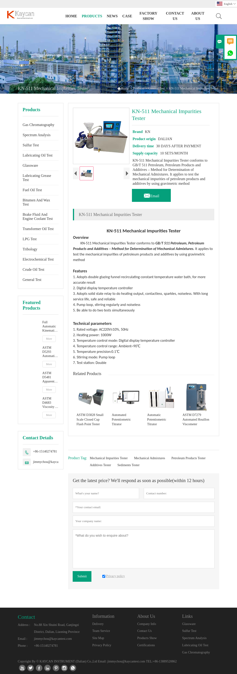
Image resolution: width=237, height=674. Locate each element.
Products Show (147, 638)
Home (71, 16)
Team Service (101, 631)
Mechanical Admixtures (149, 458)
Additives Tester (100, 465)
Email (151, 194)
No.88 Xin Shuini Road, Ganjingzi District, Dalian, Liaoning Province (57, 628)
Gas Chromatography (38, 125)
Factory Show (148, 16)
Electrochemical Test (38, 259)
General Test (156, 88)
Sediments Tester (128, 465)
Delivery (98, 624)
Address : (24, 625)
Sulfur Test (31, 145)
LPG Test (30, 239)
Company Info (146, 624)
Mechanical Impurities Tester (109, 458)
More (49, 338)
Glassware (30, 165)
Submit (82, 576)
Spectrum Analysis (36, 135)
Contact (26, 617)
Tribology (30, 249)
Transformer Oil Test (38, 229)
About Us (197, 16)
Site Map (98, 638)
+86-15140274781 (45, 451)
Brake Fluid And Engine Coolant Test (38, 216)
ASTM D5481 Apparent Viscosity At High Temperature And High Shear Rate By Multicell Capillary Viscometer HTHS (50, 377)
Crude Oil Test (33, 269)
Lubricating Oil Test (38, 155)
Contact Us (175, 16)
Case (127, 16)
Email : (22, 638)
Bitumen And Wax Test (36, 202)
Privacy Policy (101, 645)
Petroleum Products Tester (189, 458)
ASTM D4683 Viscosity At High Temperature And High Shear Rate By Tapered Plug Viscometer (50, 403)
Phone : (23, 645)
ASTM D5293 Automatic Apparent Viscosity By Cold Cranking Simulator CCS (49, 352)
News (112, 16)
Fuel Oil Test (32, 190)
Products (92, 16)
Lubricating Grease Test (37, 178)
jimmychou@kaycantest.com (52, 462)
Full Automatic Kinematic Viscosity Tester (49, 326)
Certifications (146, 645)
